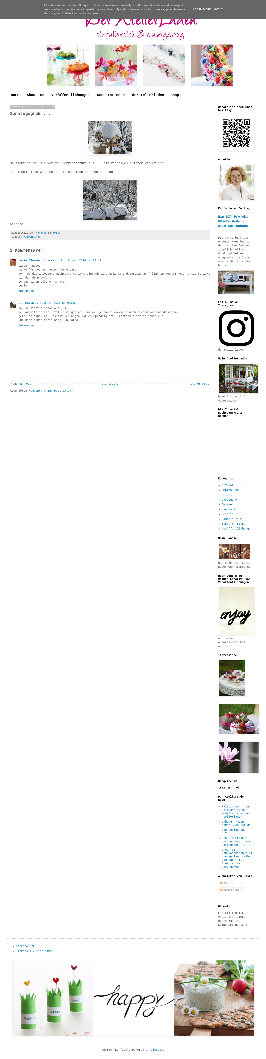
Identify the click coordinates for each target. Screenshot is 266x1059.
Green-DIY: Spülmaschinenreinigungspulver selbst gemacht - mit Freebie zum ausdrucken (237, 858)
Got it (218, 9)
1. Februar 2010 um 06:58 (55, 303)
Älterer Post (199, 384)
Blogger (157, 1050)
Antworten (26, 291)
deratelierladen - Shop (155, 95)
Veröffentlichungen (70, 95)
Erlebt (227, 495)
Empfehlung (230, 490)
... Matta (26, 303)
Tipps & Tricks (233, 524)
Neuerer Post (21, 384)
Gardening (229, 499)
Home (15, 95)
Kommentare (230, 890)
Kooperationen (111, 95)
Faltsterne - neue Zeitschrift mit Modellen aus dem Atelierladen (236, 812)
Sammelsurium (232, 519)
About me (35, 95)
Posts (226, 883)
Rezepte (228, 514)
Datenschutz (25, 946)
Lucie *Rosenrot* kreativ (38, 260)
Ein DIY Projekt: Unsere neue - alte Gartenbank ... (237, 842)
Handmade (228, 509)
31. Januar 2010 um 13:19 (80, 260)
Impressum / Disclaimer (34, 951)
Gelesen (228, 504)
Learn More (202, 9)
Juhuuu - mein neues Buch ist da (236, 823)
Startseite (109, 384)
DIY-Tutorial (232, 485)
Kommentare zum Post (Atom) (51, 390)
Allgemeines (32, 237)
